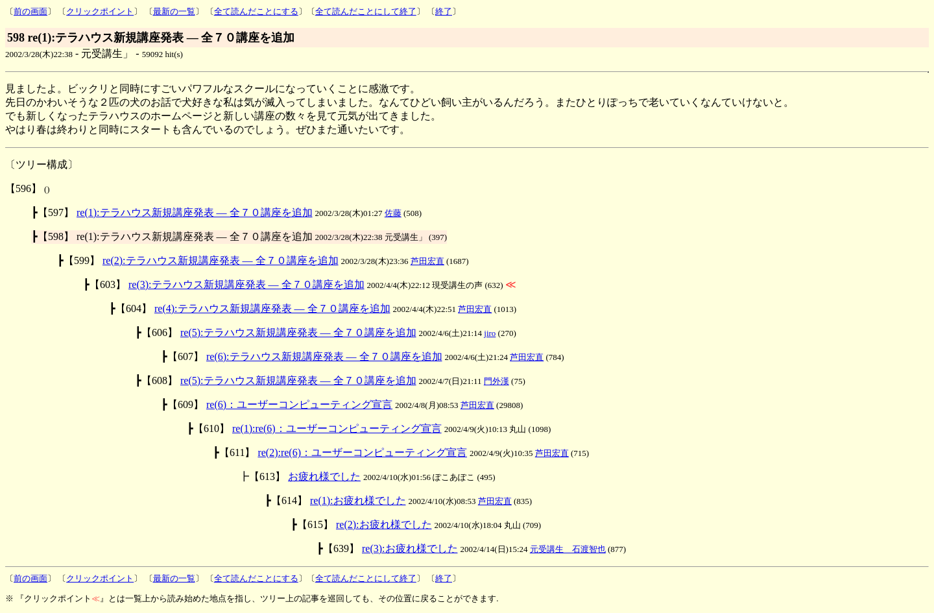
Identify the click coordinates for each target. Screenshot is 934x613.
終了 (443, 11)
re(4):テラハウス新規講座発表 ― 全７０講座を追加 (272, 308)
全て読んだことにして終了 (365, 11)
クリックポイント (100, 11)
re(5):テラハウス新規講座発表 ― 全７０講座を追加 (298, 332)
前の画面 (30, 11)
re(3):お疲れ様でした (410, 548)
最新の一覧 (174, 11)
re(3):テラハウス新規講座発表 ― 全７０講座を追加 (246, 284)
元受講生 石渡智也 (568, 549)
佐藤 (393, 213)
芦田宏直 (427, 261)
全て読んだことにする (256, 11)
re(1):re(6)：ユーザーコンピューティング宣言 (337, 428)
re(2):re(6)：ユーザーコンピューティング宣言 (362, 452)
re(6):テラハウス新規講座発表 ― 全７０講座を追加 (324, 356)
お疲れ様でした (324, 476)
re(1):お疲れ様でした (358, 500)
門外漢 (496, 381)
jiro (490, 333)
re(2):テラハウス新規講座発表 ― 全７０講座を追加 (220, 260)
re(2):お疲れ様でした (384, 524)
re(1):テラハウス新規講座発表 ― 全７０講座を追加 (195, 212)
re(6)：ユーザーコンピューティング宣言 (299, 404)
